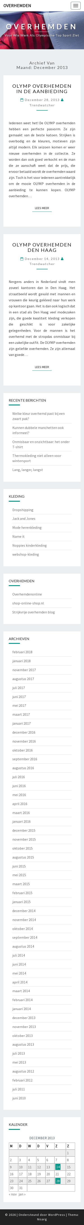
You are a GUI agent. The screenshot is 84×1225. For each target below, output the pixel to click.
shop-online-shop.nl (28, 603)
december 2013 (23, 1017)
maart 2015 (21, 884)
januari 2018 (21, 661)
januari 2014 (21, 1009)
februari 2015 (22, 893)
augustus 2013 (23, 1044)
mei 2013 (19, 1062)
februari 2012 (22, 1080)
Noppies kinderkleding (29, 545)
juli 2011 (18, 1089)
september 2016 (24, 759)
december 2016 (23, 732)
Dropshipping (22, 510)
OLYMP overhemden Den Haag (42, 247)
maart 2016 (21, 812)
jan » (22, 1194)
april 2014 (19, 982)
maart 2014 (21, 991)
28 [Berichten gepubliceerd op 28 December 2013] (58, 1181)
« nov (13, 1194)
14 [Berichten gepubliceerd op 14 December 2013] (58, 1167)
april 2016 (19, 803)
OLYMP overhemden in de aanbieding (42, 88)
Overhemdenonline (27, 594)
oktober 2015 (22, 848)
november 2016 (24, 741)
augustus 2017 (23, 679)
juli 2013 (18, 1053)
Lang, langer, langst (27, 469)
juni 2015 (19, 866)
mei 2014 (19, 973)
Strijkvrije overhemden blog (33, 612)
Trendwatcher (42, 105)
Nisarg (42, 1219)
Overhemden (17, 5)
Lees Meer (43, 208)
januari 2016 (21, 821)
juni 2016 (19, 786)
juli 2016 (18, 777)
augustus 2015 (23, 857)
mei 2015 (19, 875)
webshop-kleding (25, 554)
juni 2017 (19, 696)
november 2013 (24, 1026)
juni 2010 (19, 1098)
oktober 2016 (22, 750)
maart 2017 (21, 714)
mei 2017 (19, 705)
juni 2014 (19, 964)
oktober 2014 (22, 928)
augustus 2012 (23, 1071)
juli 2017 (18, 687)
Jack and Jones (23, 518)
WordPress (56, 1215)
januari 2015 (21, 901)
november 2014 (24, 919)
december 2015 (23, 830)
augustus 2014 (23, 946)
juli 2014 (18, 955)
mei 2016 (19, 794)
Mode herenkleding (27, 527)
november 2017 (24, 670)
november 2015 (24, 839)
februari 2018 (22, 652)
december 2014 (23, 910)
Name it (18, 536)
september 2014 (24, 937)
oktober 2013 (22, 1035)
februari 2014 (22, 1000)
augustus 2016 (23, 768)
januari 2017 (21, 723)
